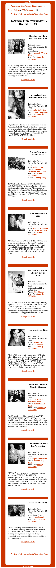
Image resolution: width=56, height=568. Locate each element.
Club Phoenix (39, 292)
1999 (23, 10)
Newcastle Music (28, 566)
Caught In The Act (40, 228)
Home (10, 10)
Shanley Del (38, 342)
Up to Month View (31, 14)
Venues (28, 6)
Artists (21, 6)
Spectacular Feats (40, 458)
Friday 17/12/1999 (35, 174)
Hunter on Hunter (41, 112)
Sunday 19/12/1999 (35, 348)
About (42, 6)
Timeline (35, 6)
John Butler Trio (39, 110)
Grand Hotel (39, 517)
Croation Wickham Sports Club (37, 170)
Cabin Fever (38, 167)
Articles (14, 6)
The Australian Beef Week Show (36, 401)
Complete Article (28, 80)
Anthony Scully (40, 177)
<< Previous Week (15, 14)
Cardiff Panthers (40, 230)
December (30, 10)
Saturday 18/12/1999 (36, 58)
